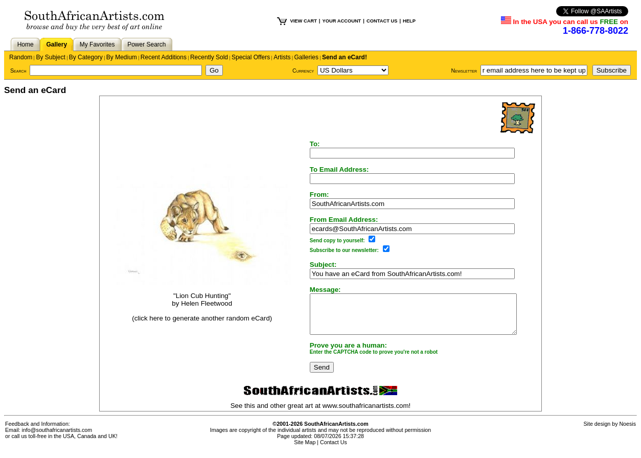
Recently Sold (209, 57)
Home (25, 44)
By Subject (50, 57)
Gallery (56, 44)
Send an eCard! (344, 57)
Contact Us (333, 450)
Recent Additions (164, 57)
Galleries (306, 57)
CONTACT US (382, 21)
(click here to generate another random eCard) (196, 322)
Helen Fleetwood (200, 307)
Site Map (304, 450)
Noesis (627, 431)
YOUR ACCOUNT (341, 21)
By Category (86, 57)
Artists (281, 57)
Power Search (146, 44)
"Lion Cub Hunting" (196, 300)
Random (20, 57)
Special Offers (251, 57)
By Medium (121, 57)
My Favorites (97, 44)
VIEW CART (303, 21)
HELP (409, 21)
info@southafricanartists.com (57, 437)
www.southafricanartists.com (366, 413)
